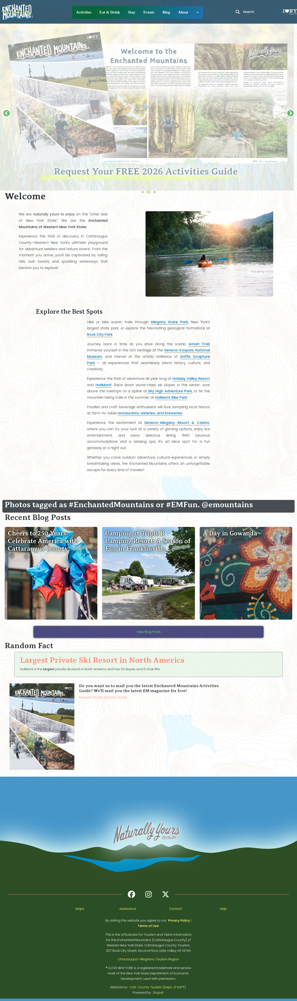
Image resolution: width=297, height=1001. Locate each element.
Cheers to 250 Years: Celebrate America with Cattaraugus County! (43, 541)
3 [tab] (154, 192)
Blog (166, 12)
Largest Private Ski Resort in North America (102, 660)
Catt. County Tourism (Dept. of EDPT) (157, 987)
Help (223, 908)
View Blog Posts (149, 632)
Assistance (127, 908)
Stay (131, 12)
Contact (175, 908)
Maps (80, 908)
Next (290, 113)
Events (148, 12)
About (183, 12)
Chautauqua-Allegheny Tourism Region (148, 959)
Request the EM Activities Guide (103, 697)
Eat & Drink (110, 12)
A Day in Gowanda (230, 533)
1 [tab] (143, 192)
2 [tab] (148, 192)
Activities (83, 12)
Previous (6, 113)
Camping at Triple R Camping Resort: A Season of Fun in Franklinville (148, 541)
